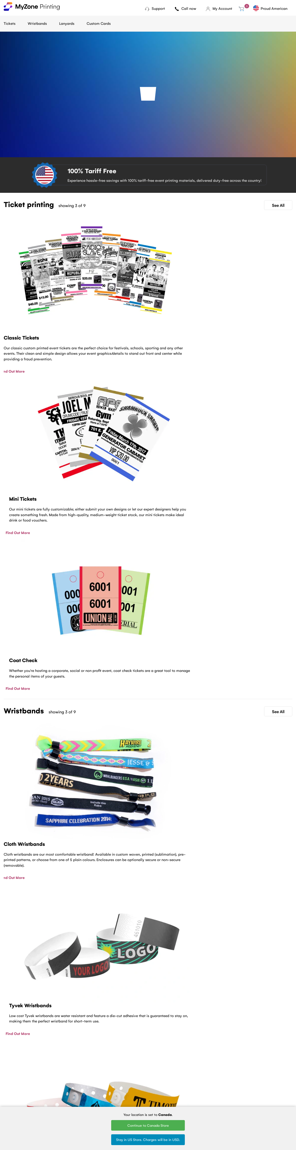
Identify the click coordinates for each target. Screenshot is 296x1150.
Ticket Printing (105, 1081)
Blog (56, 1081)
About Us (60, 1087)
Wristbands (37, 23)
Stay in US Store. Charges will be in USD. (148, 1139)
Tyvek (140, 1087)
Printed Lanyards (190, 1087)
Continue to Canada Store (148, 1125)
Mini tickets (103, 1087)
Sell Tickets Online (108, 1100)
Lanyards (66, 23)
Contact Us (148, 1040)
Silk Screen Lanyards (193, 1094)
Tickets (9, 23)
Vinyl (139, 1100)
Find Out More (16, 321)
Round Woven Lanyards (188, 1102)
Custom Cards (99, 23)
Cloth (140, 1081)
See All (278, 205)
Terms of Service (66, 1094)
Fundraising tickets (109, 1094)
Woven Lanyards (190, 1081)
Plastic (141, 1094)
